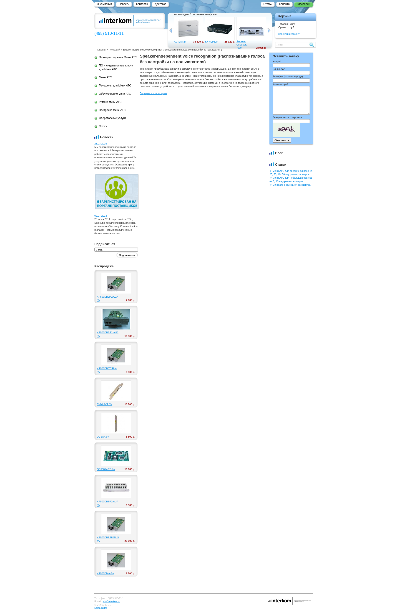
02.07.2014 (100, 215)
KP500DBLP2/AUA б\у (107, 298)
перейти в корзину (288, 34)
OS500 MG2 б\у (106, 469)
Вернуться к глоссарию (153, 93)
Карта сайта (100, 608)
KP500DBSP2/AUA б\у (107, 334)
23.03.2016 (100, 143)
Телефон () (288, 76)
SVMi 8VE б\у (104, 404)
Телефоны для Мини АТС (115, 85)
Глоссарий (114, 49)
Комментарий (280, 84)
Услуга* (277, 61)
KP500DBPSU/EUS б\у (107, 539)
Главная (101, 49)
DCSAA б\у (103, 436)
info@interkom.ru (111, 601)
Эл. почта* (279, 69)
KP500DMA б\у (105, 573)
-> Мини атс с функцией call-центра (290, 184)
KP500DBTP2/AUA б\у (107, 503)
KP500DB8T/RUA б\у (107, 370)
